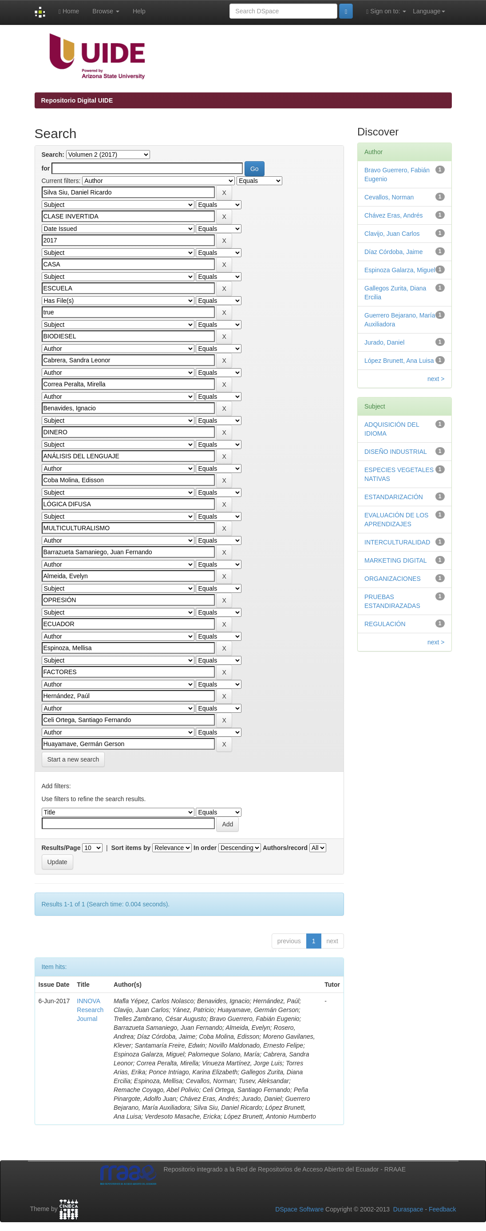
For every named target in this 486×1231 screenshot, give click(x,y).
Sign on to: (386, 11)
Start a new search (73, 759)
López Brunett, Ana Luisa (399, 360)
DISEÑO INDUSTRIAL (395, 451)
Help (139, 11)
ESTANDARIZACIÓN (393, 496)
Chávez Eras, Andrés (393, 215)
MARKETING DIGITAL (395, 560)
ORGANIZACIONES (392, 578)
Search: (53, 154)
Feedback (442, 1209)
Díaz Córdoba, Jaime (393, 251)
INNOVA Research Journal (90, 1009)
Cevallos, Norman (389, 197)
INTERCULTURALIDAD (397, 542)
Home (69, 11)
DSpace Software (299, 1209)
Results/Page (61, 847)
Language (429, 11)
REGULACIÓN (385, 623)
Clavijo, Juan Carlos (392, 233)
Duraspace (408, 1209)
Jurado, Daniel (384, 342)
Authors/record (285, 847)
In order (205, 847)
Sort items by (131, 847)
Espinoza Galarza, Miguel (399, 270)
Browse (105, 11)
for (46, 168)
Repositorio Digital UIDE (77, 100)
